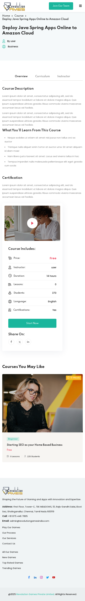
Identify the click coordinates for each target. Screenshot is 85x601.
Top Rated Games (12, 562)
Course (18, 16)
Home (6, 16)
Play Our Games (11, 527)
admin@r (15, 520)
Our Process (9, 532)
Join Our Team (61, 6)
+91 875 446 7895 (18, 516)
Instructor (63, 76)
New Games (9, 557)
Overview (21, 76)
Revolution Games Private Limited (35, 594)
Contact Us (8, 543)
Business (13, 46)
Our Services (9, 538)
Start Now (32, 323)
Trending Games (11, 568)
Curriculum (42, 76)
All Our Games (10, 551)
